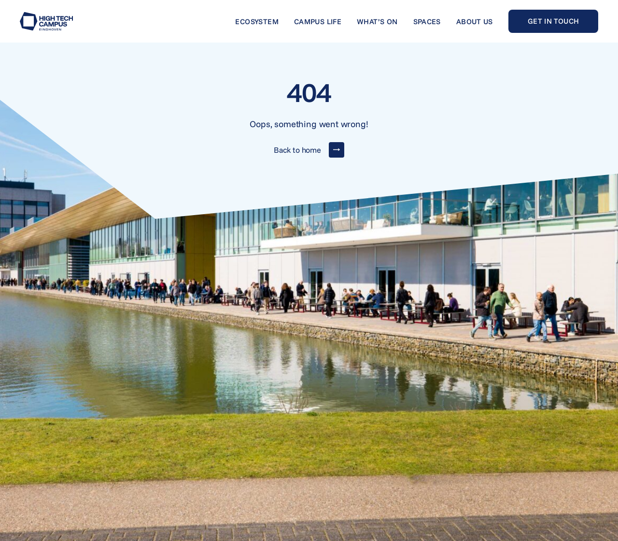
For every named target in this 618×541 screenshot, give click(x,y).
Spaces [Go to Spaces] (427, 21)
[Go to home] (46, 21)
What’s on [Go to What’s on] (377, 21)
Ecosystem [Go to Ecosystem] (256, 21)
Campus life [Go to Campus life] (317, 21)
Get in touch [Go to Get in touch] (553, 21)
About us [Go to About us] (474, 21)
